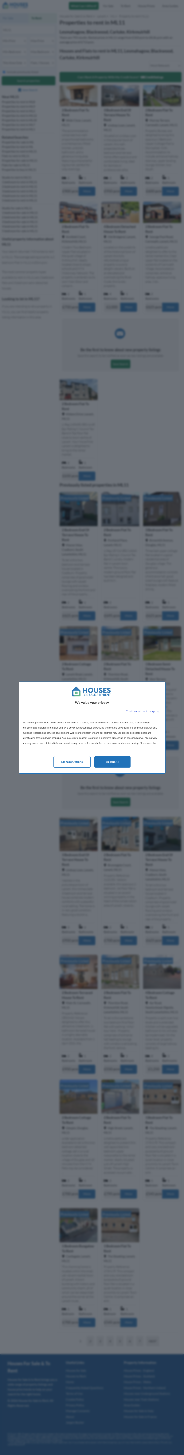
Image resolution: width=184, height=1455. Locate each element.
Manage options (72, 761)
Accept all (112, 761)
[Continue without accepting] (142, 711)
